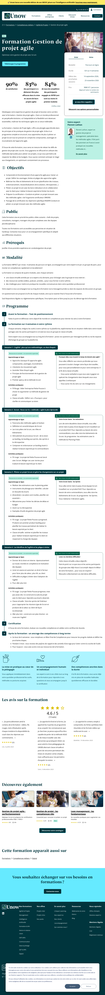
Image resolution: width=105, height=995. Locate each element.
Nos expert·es (59, 915)
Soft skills (22, 938)
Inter (76, 57)
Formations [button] (36, 16)
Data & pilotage (24, 946)
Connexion (95, 10)
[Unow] (15, 16)
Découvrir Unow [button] (72, 16)
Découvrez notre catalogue (52, 830)
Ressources (76, 906)
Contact (97, 16)
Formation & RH (24, 926)
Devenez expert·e (95, 915)
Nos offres (41, 906)
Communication (24, 942)
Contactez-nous (52, 891)
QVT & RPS (22, 950)
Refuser (88, 986)
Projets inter (41, 911)
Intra (91, 57)
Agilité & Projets (24, 911)
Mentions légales (96, 922)
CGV (90, 931)
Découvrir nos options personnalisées (84, 109)
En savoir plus (81, 154)
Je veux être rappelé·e (83, 102)
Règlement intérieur (96, 935)
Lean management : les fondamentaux (82, 812)
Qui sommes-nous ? (60, 927)
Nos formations (25, 906)
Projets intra (41, 915)
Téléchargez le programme (15, 64)
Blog (73, 918)
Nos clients (58, 919)
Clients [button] (61, 16)
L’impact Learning (60, 911)
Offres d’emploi (94, 911)
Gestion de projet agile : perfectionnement (14, 812)
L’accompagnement (60, 923)
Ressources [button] (85, 16)
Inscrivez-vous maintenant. (53, 2)
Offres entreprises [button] (49, 16)
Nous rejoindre (95, 906)
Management (23, 915)
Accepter (73, 986)
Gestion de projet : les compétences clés (47, 812)
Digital (21, 954)
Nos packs (40, 919)
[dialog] (52, 977)
